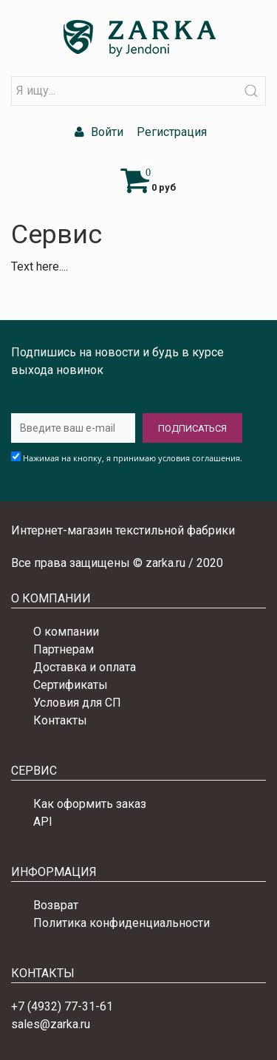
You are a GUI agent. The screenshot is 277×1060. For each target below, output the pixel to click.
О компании (66, 632)
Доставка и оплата (84, 667)
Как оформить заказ (89, 804)
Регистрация (170, 132)
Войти (97, 132)
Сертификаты (70, 685)
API (42, 822)
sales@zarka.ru (50, 1024)
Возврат (55, 905)
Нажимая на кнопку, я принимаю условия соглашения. (132, 457)
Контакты (60, 720)
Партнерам (63, 649)
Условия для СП (77, 703)
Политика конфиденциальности (121, 923)
